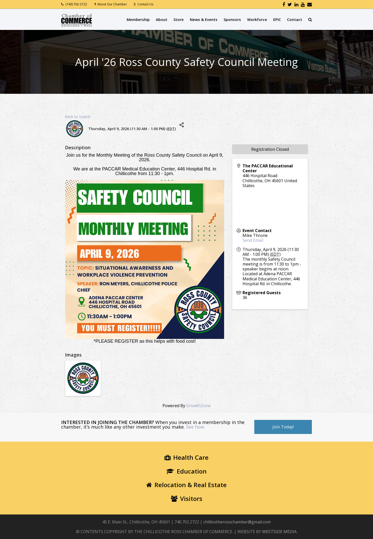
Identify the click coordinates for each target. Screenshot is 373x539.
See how (195, 427)
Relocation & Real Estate (186, 484)
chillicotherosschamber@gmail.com (237, 522)
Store (178, 19)
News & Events (203, 19)
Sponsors (232, 19)
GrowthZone (198, 405)
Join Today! (283, 427)
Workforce (257, 19)
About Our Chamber (112, 4)
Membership (138, 19)
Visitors (186, 498)
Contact (294, 19)
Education (186, 471)
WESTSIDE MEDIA (279, 531)
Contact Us (145, 4)
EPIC (277, 19)
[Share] (181, 125)
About (161, 19)
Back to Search (77, 116)
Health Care (186, 457)
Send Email (253, 240)
